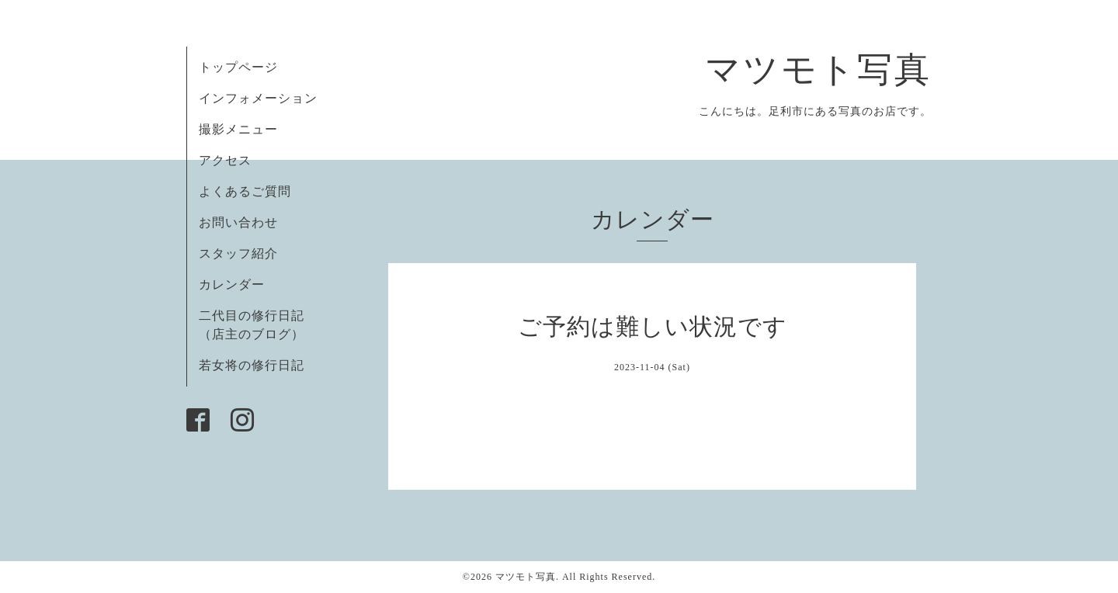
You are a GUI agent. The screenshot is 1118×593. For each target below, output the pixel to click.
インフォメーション (258, 98)
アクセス (225, 160)
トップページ (238, 67)
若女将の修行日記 (251, 365)
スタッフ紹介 (238, 253)
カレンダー (232, 284)
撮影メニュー (238, 129)
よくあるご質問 (245, 191)
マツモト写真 (818, 69)
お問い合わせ (238, 222)
